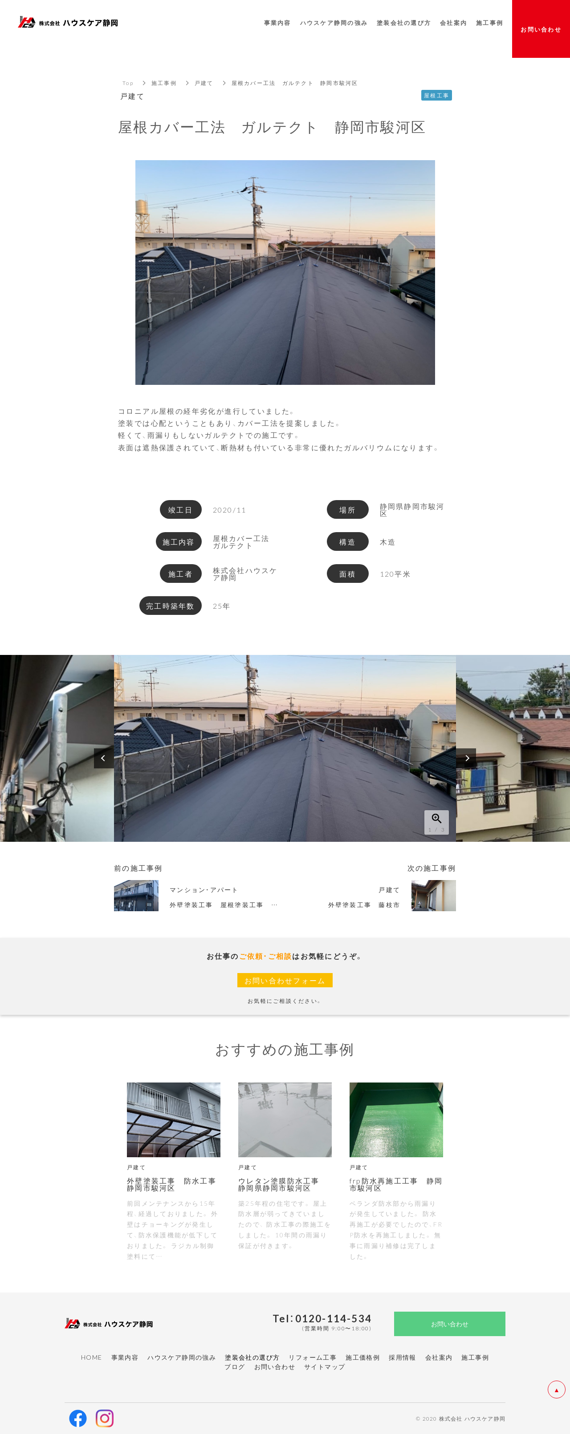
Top (128, 83)
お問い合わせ (274, 1366)
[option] (285, 748)
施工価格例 (363, 1357)
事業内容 (125, 1357)
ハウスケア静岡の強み (181, 1357)
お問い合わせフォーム (285, 980)
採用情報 (402, 1357)
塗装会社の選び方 (404, 22)
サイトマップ (324, 1366)
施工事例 (164, 83)
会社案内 (439, 1357)
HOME (91, 1357)
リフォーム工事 (313, 1357)
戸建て (204, 83)
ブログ (234, 1366)
